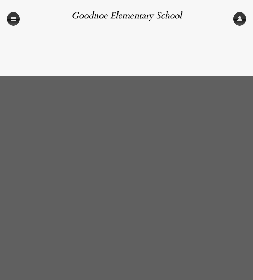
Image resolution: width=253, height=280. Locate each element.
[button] (239, 19)
